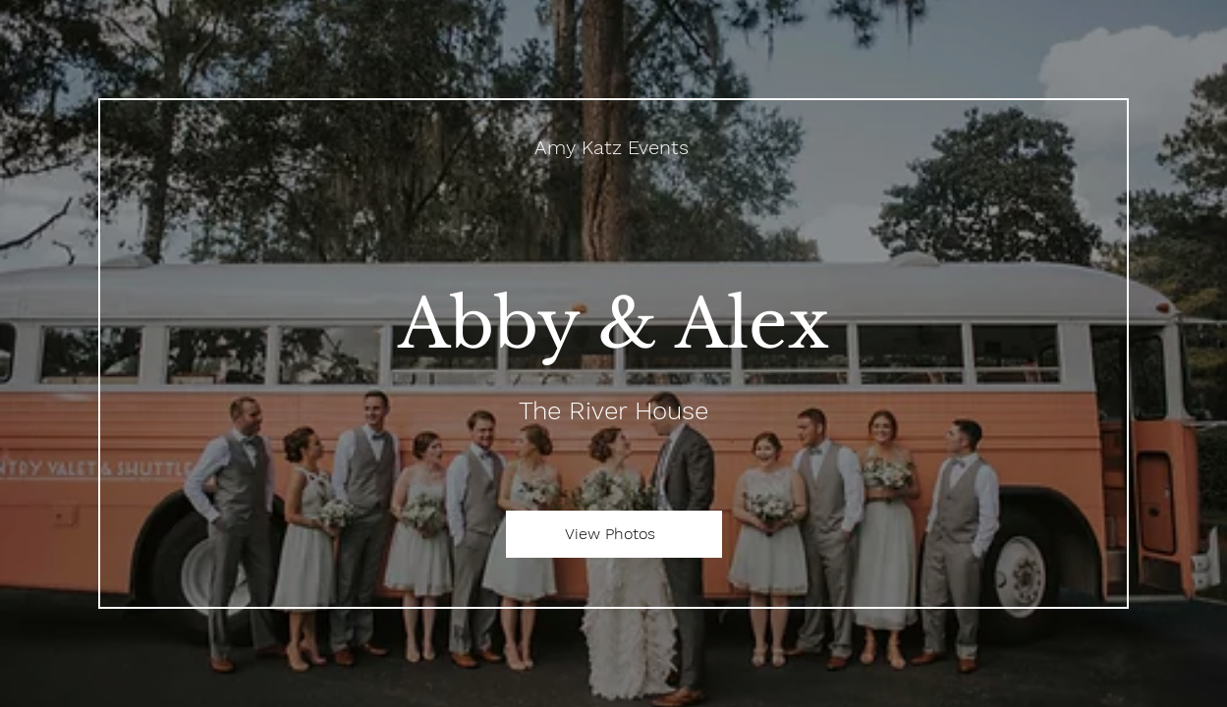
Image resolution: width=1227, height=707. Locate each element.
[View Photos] (614, 534)
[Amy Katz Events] (613, 147)
